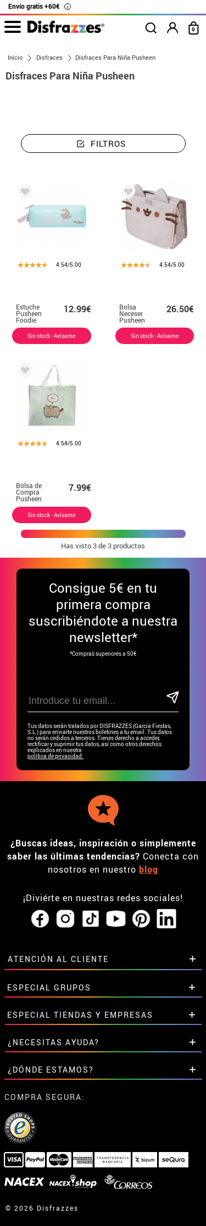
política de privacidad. (55, 756)
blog (148, 869)
